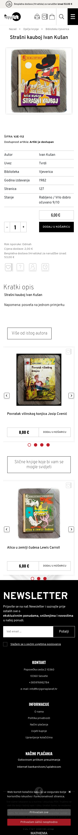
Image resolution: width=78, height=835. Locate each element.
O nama (39, 712)
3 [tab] (41, 445)
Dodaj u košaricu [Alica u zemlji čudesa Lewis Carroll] (54, 566)
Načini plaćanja (39, 724)
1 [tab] (29, 445)
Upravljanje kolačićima (39, 737)
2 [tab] (35, 445)
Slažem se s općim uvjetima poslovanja (35, 644)
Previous (6, 395)
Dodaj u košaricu (56, 227)
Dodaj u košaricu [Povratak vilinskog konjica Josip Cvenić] (54, 432)
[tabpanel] (39, 394)
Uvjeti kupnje (39, 731)
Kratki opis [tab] (18, 287)
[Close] (39, 812)
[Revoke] (39, 822)
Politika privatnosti (39, 718)
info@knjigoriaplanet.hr (43, 689)
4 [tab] (48, 445)
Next (71, 395)
